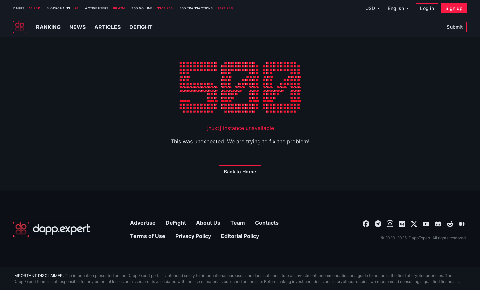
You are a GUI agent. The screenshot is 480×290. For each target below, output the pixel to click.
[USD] (372, 8)
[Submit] (455, 27)
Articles (107, 27)
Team (237, 222)
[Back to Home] (240, 171)
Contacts (267, 222)
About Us (208, 222)
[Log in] (427, 8)
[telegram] (378, 223)
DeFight (176, 222)
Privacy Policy (193, 236)
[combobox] (366, 223)
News (77, 27)
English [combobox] (396, 8)
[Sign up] (454, 8)
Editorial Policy (240, 236)
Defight (141, 27)
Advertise (143, 222)
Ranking (48, 27)
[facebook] (366, 223)
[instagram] (390, 223)
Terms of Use (147, 236)
